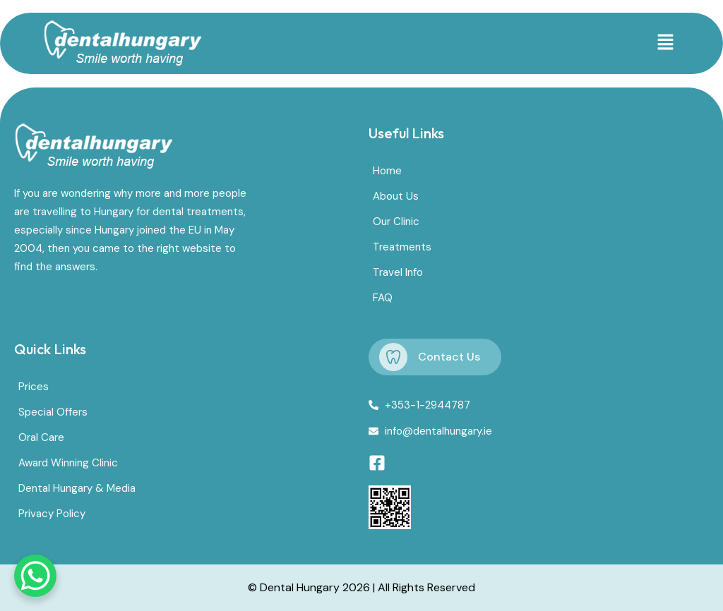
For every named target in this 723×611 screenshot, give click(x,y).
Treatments (402, 247)
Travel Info (398, 272)
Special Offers (53, 412)
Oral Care (41, 437)
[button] (665, 43)
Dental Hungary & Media (77, 488)
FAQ (383, 298)
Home (387, 171)
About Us (396, 196)
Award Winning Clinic (68, 463)
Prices (33, 387)
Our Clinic (396, 221)
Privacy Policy (51, 514)
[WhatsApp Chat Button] (35, 576)
